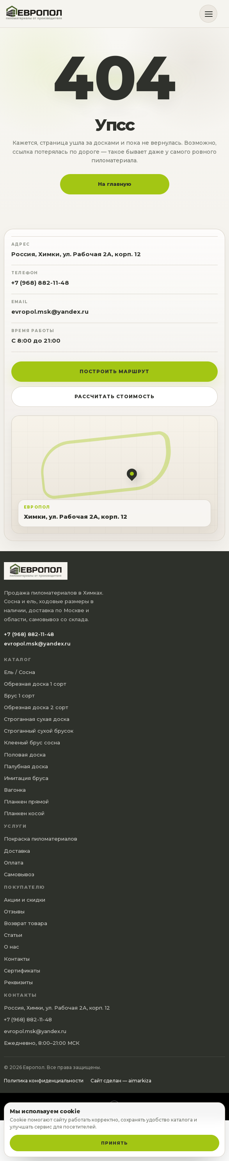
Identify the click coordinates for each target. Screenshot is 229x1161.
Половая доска (25, 754)
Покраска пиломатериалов (40, 839)
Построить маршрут (114, 371)
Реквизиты (18, 982)
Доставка (17, 851)
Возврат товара (25, 923)
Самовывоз (19, 874)
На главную (114, 184)
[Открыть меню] (208, 14)
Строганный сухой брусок (38, 731)
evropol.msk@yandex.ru (50, 311)
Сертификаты (22, 970)
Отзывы (14, 911)
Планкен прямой (26, 801)
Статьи (13, 935)
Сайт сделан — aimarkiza (121, 1081)
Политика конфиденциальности (43, 1081)
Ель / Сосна (19, 672)
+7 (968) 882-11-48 (40, 282)
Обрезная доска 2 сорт (36, 707)
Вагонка (15, 790)
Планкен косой (24, 813)
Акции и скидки (24, 900)
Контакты (17, 959)
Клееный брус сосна (32, 742)
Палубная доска (26, 766)
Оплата (13, 862)
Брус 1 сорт (19, 695)
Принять (114, 1143)
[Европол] (37, 14)
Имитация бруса (26, 778)
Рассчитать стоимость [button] (114, 396)
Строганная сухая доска (36, 719)
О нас (11, 947)
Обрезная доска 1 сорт (35, 684)
